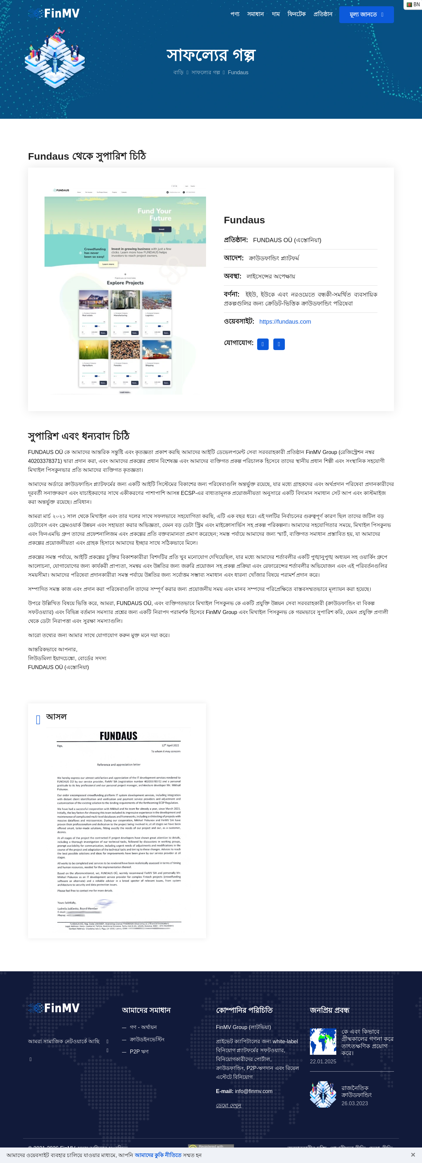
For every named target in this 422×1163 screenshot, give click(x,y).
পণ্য (234, 14)
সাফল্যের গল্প (206, 72)
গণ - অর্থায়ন (143, 1027)
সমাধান (255, 14)
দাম (276, 14)
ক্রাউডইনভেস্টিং (147, 1039)
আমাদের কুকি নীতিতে (158, 1155)
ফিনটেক (296, 14)
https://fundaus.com (285, 321)
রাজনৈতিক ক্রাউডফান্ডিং (357, 1092)
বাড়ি (178, 72)
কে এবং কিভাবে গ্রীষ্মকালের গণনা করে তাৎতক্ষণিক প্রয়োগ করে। (368, 1042)
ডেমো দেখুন (228, 1105)
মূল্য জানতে (366, 15)
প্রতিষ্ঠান (323, 14)
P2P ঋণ (139, 1051)
